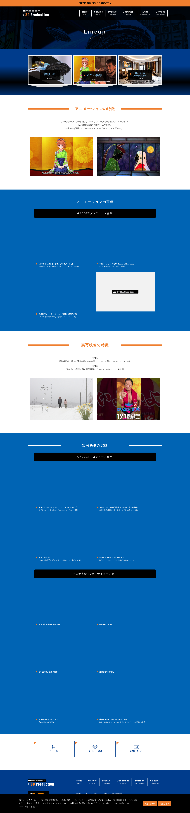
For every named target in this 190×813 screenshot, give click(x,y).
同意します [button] (164, 804)
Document (128, 13)
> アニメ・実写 (92, 793)
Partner (145, 13)
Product (112, 13)
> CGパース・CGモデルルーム (113, 793)
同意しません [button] (150, 804)
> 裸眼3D (80, 793)
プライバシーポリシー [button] (28, 807)
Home (85, 13)
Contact (160, 13)
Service (98, 13)
